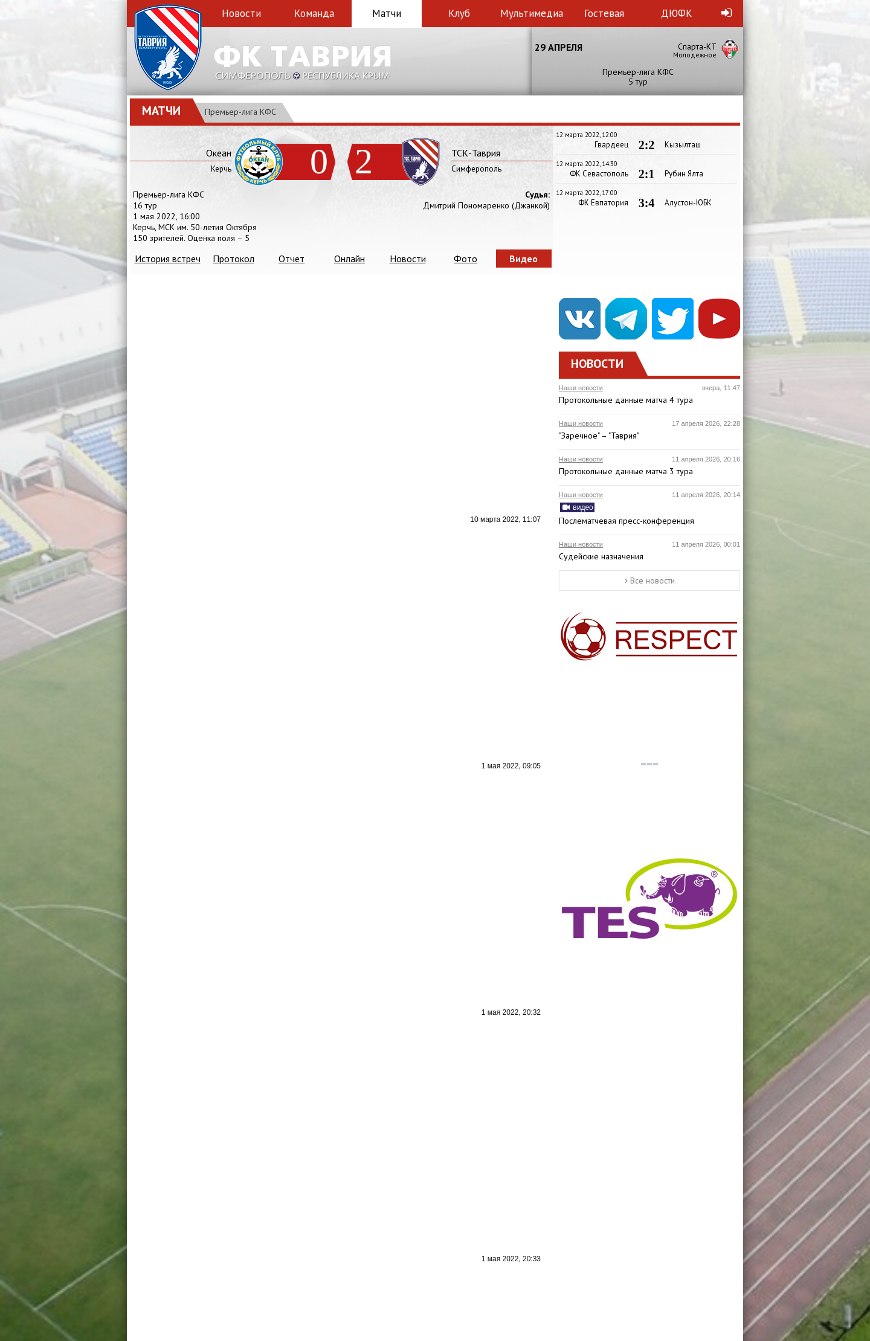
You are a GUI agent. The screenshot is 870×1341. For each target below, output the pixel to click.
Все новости (650, 580)
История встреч (168, 258)
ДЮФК (676, 13)
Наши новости (581, 387)
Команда (314, 13)
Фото (465, 258)
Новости (241, 13)
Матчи (386, 13)
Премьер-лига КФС (240, 111)
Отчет (291, 258)
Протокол (233, 258)
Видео (523, 258)
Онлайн (349, 258)
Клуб (459, 13)
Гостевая (604, 13)
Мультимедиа (531, 13)
